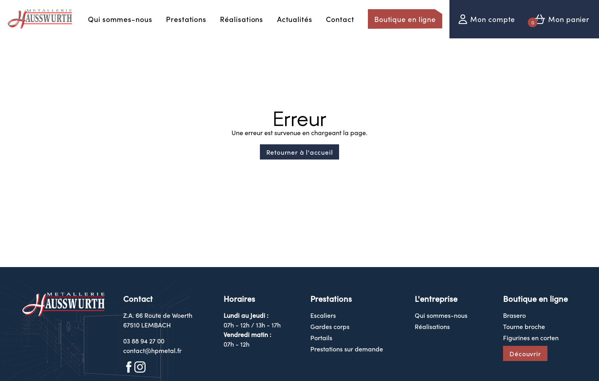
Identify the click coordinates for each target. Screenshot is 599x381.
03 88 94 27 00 (143, 340)
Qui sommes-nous (120, 19)
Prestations (186, 19)
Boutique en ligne (405, 19)
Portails (321, 337)
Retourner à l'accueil (299, 152)
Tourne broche (524, 326)
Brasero (514, 315)
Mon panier (568, 19)
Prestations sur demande (346, 348)
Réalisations (241, 19)
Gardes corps (329, 326)
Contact (340, 19)
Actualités (294, 19)
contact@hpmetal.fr (152, 350)
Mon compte (492, 19)
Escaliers (323, 315)
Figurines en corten (531, 337)
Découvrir (525, 353)
